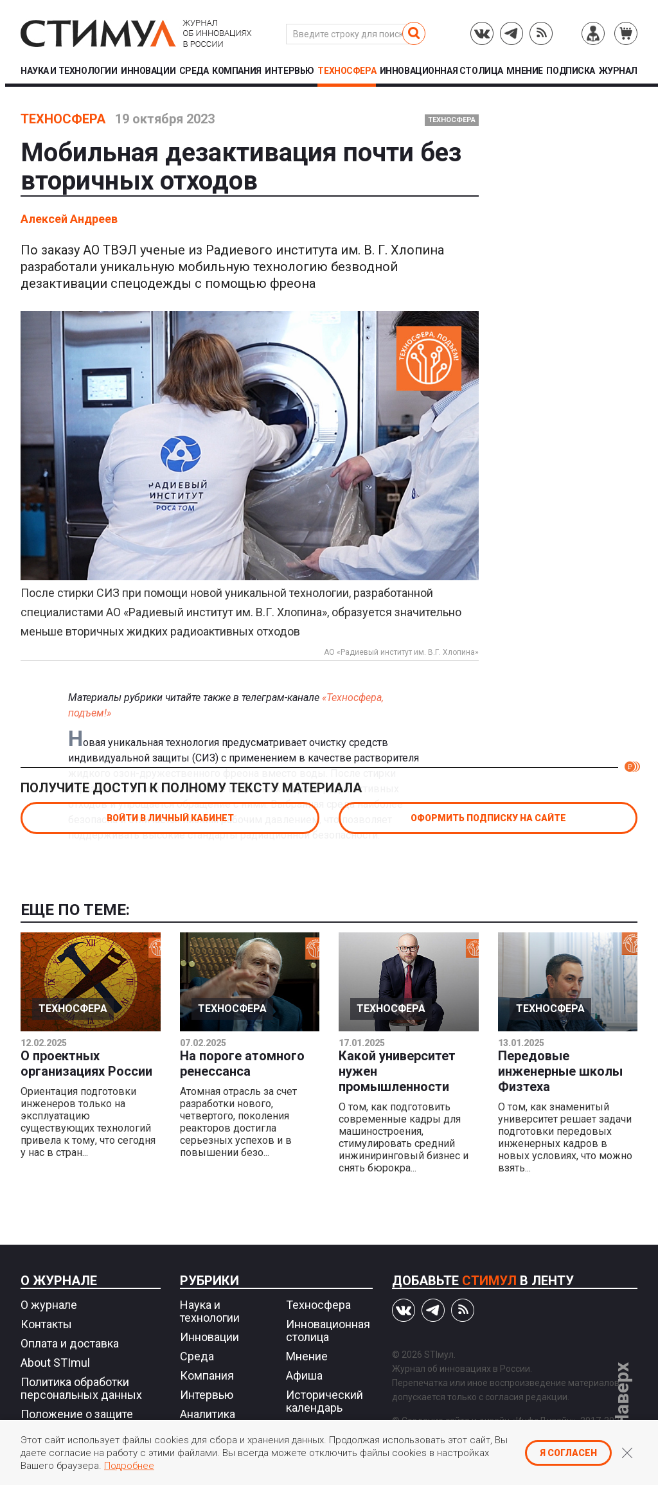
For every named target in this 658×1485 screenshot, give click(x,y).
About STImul (55, 1362)
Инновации (148, 71)
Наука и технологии (69, 71)
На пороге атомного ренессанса (242, 1063)
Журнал (618, 71)
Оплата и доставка (70, 1343)
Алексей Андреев (69, 219)
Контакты (46, 1324)
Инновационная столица (441, 71)
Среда (194, 71)
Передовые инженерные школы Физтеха (560, 1071)
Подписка (570, 71)
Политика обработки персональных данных (81, 1388)
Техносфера (346, 71)
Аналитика (207, 1414)
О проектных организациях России (86, 1063)
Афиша (304, 1375)
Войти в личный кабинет (170, 818)
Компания (237, 71)
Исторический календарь (324, 1401)
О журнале (59, 1280)
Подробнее (129, 1466)
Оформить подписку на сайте (488, 818)
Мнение (524, 71)
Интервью (289, 71)
